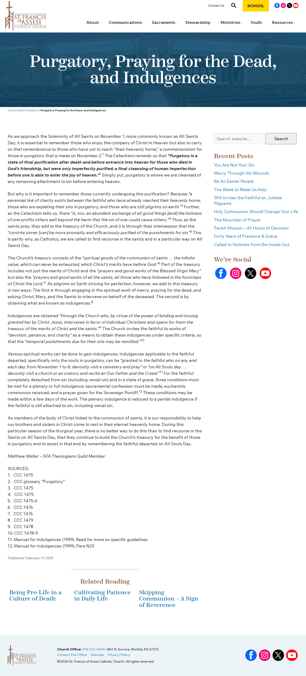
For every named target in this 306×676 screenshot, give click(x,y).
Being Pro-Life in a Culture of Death (35, 595)
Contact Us (216, 5)
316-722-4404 (93, 649)
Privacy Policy (119, 655)
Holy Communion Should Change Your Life (256, 211)
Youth (256, 22)
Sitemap (97, 655)
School (255, 5)
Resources (282, 22)
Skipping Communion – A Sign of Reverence (168, 599)
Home (12, 110)
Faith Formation (28, 110)
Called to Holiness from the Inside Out (251, 244)
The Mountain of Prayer (237, 220)
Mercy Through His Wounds (241, 173)
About (92, 22)
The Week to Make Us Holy (240, 189)
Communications (125, 22)
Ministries (230, 22)
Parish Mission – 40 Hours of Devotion (251, 228)
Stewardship (197, 22)
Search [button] (281, 138)
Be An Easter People (234, 181)
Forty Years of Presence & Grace (245, 236)
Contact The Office (72, 655)
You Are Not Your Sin (234, 165)
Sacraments (163, 22)
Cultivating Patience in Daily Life (102, 595)
